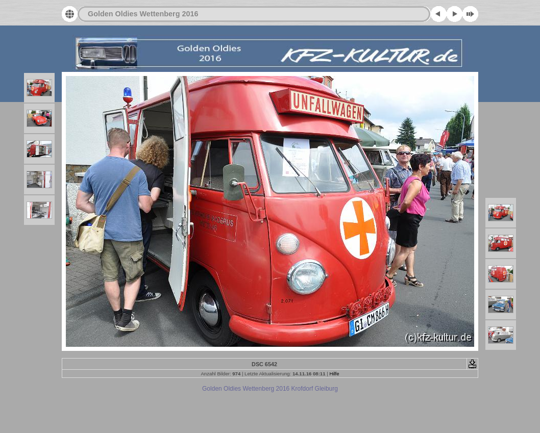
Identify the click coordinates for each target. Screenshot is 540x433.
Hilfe (334, 373)
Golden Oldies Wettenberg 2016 (143, 14)
